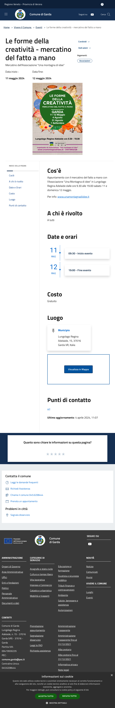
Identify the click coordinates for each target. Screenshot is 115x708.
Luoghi (89, 592)
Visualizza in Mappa (78, 369)
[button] (57, 702)
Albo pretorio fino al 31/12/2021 (68, 657)
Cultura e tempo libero (41, 574)
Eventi (39, 27)
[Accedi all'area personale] (102, 4)
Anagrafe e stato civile (41, 569)
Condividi (84, 42)
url (48, 409)
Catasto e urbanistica (41, 590)
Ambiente (63, 595)
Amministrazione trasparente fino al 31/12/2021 (67, 640)
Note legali (63, 670)
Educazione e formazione (64, 568)
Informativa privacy (68, 664)
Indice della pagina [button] (17, 165)
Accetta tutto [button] (45, 696)
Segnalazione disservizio (36, 638)
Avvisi (89, 577)
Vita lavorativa (37, 579)
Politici (5, 588)
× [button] (112, 675)
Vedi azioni (85, 48)
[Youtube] (91, 14)
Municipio (64, 330)
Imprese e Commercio (41, 585)
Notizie (89, 566)
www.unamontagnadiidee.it (73, 197)
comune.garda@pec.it (13, 659)
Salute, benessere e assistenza (68, 603)
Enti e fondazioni (10, 582)
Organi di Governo (11, 566)
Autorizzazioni (65, 610)
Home (7, 27)
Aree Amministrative (12, 572)
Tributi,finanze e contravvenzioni (66, 588)
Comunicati (92, 572)
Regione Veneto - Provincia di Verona (23, 4)
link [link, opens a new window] (87, 690)
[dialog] (57, 690)
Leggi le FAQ (36, 645)
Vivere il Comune (23, 27)
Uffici (4, 577)
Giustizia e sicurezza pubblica (68, 578)
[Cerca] (109, 14)
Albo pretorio (64, 649)
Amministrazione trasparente (66, 628)
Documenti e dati (10, 603)
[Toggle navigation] (6, 14)
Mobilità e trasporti (39, 596)
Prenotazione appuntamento (37, 628)
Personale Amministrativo (10, 596)
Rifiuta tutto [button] (69, 696)
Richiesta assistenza (40, 650)
